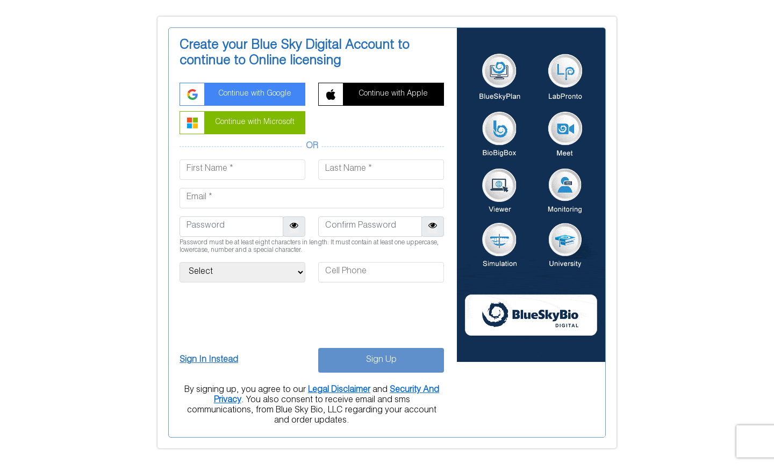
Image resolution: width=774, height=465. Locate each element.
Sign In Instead (209, 360)
